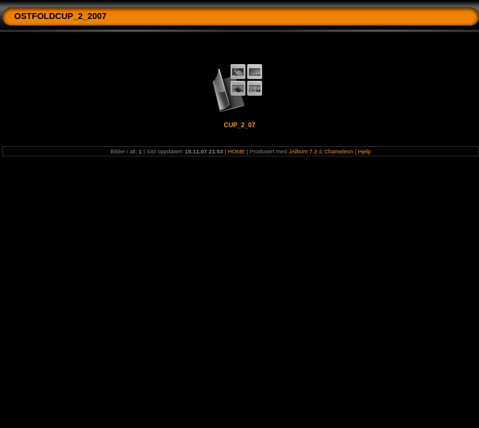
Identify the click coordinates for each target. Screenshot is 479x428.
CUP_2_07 (240, 124)
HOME (236, 151)
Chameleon (338, 151)
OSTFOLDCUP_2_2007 (60, 16)
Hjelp (364, 151)
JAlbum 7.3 (303, 151)
